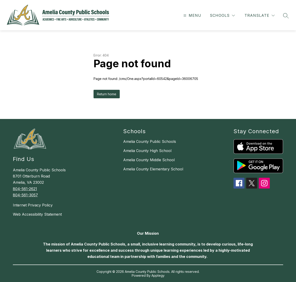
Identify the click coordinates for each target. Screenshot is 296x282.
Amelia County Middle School (149, 160)
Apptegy (158, 275)
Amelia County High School (147, 150)
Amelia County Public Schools (149, 141)
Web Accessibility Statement (37, 214)
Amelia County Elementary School (153, 169)
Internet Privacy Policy (33, 205)
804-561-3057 (25, 195)
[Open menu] (191, 15)
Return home (106, 94)
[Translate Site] (259, 15)
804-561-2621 (25, 188)
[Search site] (286, 15)
